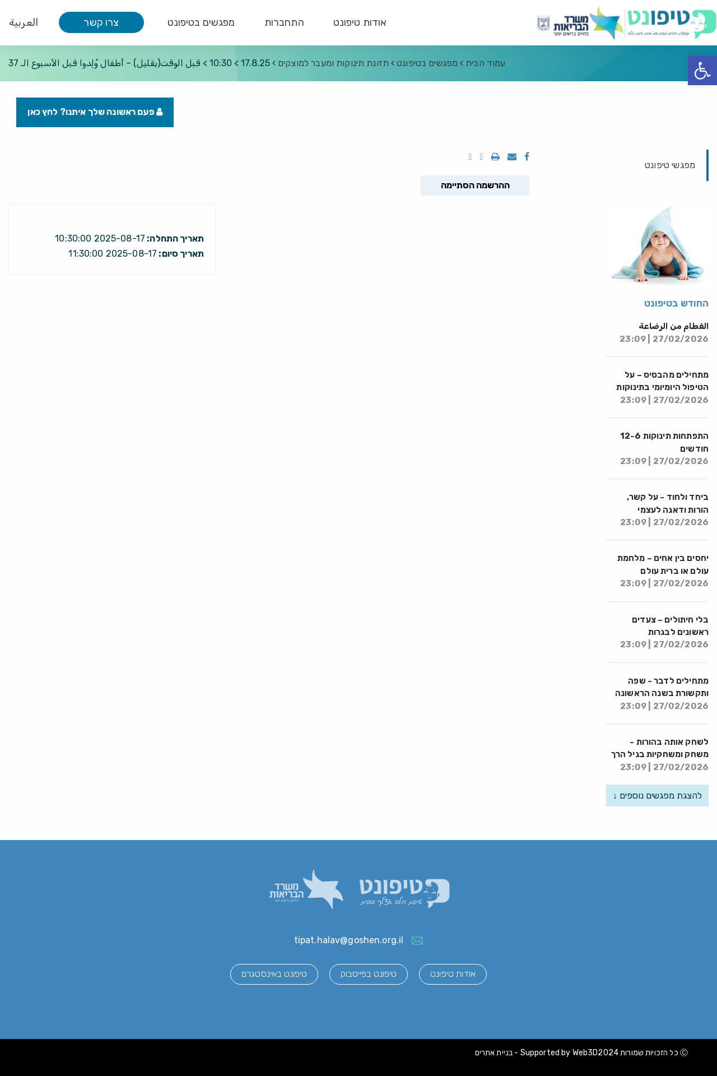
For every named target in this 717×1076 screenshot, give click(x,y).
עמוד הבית (485, 63)
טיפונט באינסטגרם (273, 974)
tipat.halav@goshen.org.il (349, 940)
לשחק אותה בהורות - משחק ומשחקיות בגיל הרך (660, 755)
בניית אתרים (494, 1053)
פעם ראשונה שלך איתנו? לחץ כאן (95, 112)
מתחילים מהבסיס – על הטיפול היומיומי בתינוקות (662, 388)
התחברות (284, 22)
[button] (702, 70)
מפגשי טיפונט (670, 165)
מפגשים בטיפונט (201, 22)
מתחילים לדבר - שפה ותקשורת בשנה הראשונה (662, 693)
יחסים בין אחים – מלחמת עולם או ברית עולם (663, 571)
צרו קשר (101, 22)
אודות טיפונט (360, 22)
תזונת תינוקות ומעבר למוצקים (333, 63)
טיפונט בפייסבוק (369, 974)
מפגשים (427, 63)
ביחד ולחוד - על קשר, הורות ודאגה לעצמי (664, 510)
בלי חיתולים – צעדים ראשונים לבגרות (664, 632)
